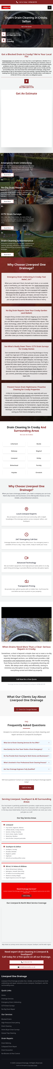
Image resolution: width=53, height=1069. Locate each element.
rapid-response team (42, 286)
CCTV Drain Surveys (8, 1006)
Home (3, 995)
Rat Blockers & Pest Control (10, 1053)
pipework (26, 357)
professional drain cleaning (21, 396)
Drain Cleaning (6, 1026)
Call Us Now (26, 787)
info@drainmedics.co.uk (26, 967)
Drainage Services (7, 999)
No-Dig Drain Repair (8, 1009)
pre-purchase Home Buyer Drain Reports (28, 369)
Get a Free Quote (26, 26)
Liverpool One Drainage (14, 976)
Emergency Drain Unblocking (11, 1002)
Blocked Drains (6, 1019)
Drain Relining (6, 1043)
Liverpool (34, 319)
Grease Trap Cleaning (8, 1033)
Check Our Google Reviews (26, 709)
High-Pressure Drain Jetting (10, 1023)
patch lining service (41, 331)
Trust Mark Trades (32, 1065)
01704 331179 (32, 2)
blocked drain (7, 61)
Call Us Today (26, 896)
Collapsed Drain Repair (9, 1047)
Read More (7, 175)
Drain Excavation (7, 1050)
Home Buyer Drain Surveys (10, 1030)
